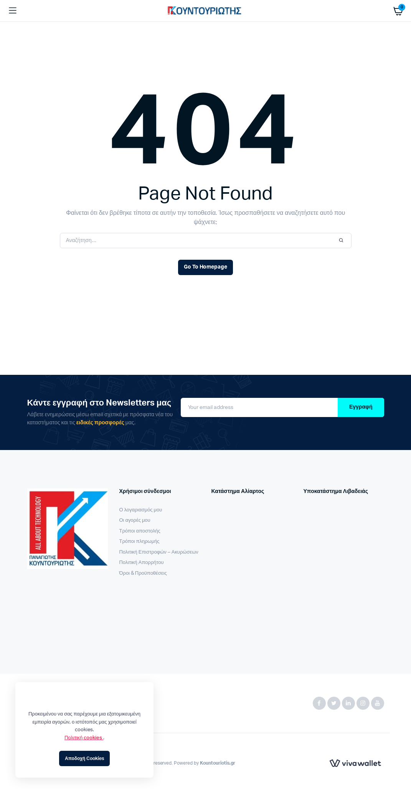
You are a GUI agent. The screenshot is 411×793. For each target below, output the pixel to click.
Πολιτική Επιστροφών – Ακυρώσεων (158, 552)
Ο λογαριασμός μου (140, 510)
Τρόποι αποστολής (139, 531)
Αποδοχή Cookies (84, 758)
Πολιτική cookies (83, 737)
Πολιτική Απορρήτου (141, 562)
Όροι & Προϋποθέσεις (143, 573)
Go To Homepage (206, 267)
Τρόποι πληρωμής (139, 541)
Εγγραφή (361, 407)
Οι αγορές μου (134, 520)
